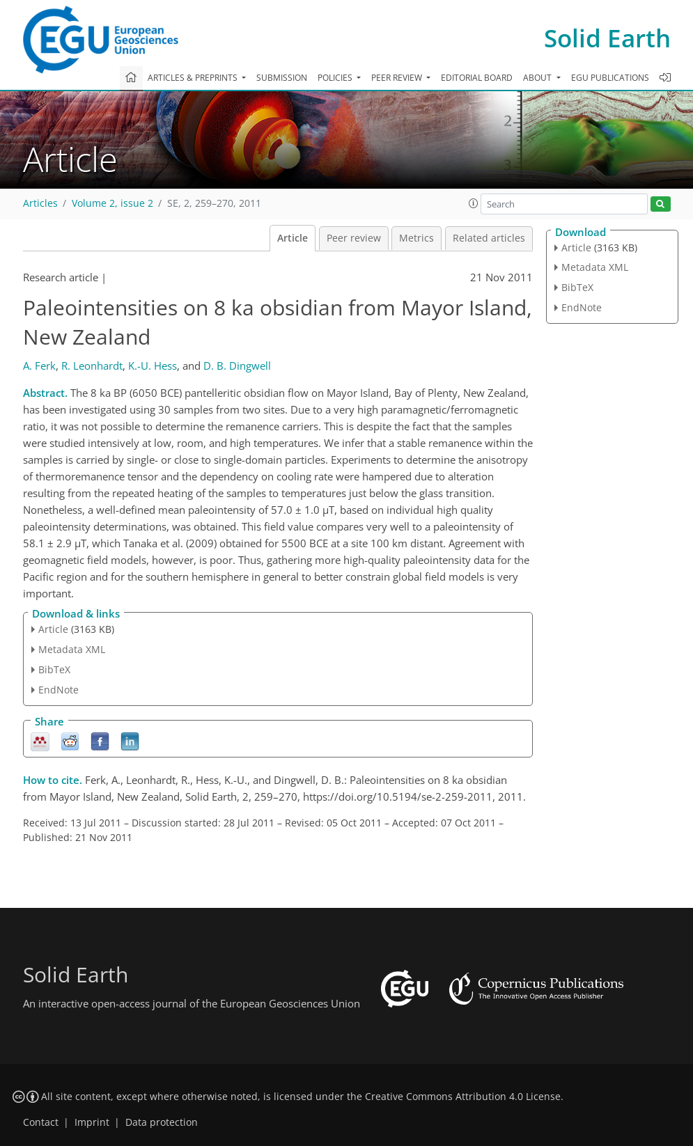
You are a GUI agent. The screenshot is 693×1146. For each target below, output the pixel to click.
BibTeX (54, 669)
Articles (40, 203)
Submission (281, 78)
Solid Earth (607, 38)
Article (292, 238)
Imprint (92, 1122)
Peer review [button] (397, 78)
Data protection (161, 1122)
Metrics (416, 238)
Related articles (489, 238)
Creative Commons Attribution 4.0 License (463, 1096)
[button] (473, 203)
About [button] (538, 78)
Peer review (354, 238)
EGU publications (610, 78)
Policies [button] (336, 78)
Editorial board (477, 78)
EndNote (58, 689)
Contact (41, 1122)
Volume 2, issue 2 (112, 203)
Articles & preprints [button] (194, 78)
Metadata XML (71, 649)
